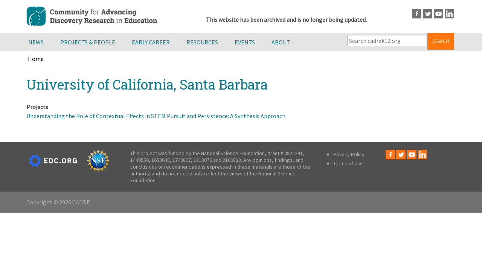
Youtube (438, 13)
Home (36, 58)
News (36, 42)
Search (440, 41)
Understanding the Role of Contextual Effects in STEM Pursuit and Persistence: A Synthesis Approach (155, 116)
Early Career (151, 42)
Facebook (416, 13)
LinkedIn (449, 13)
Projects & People (87, 42)
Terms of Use (348, 163)
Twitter (427, 13)
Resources (202, 42)
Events (245, 42)
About (281, 42)
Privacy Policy (349, 154)
